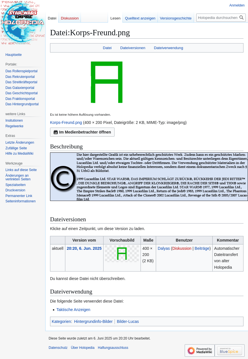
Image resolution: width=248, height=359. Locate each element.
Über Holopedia (82, 348)
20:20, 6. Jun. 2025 (84, 248)
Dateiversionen (132, 48)
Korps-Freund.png (66, 122)
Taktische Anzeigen (73, 309)
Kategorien (61, 321)
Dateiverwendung (168, 48)
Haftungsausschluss (113, 348)
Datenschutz (58, 348)
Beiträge (202, 248)
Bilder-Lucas (128, 321)
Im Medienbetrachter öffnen (82, 132)
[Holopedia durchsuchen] (221, 18)
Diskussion (181, 248)
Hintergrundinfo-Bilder (93, 321)
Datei (107, 48)
